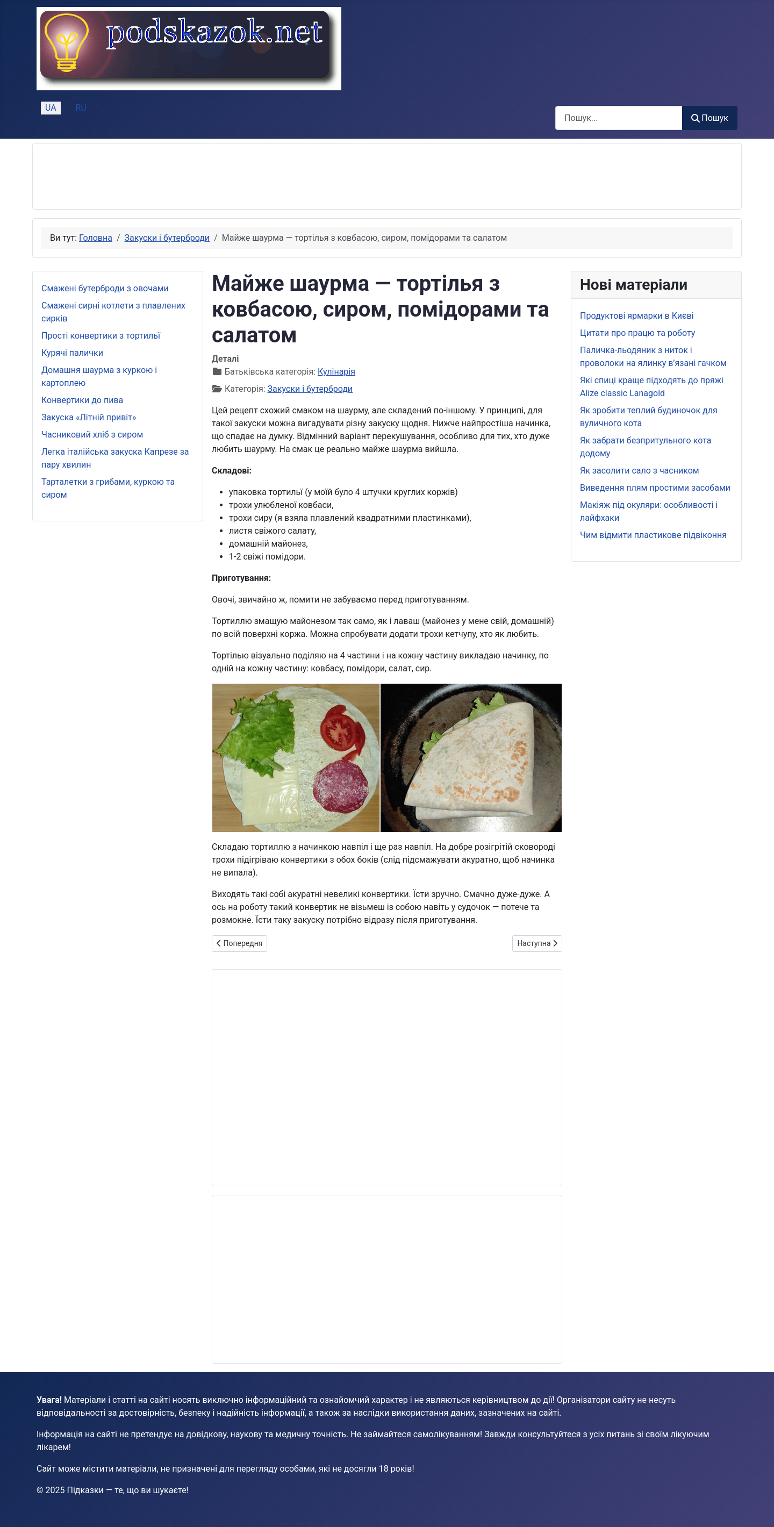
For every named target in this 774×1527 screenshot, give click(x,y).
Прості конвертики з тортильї (100, 336)
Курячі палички (72, 353)
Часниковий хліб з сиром (92, 434)
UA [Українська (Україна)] (50, 108)
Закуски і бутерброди (310, 389)
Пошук (709, 118)
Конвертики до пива (82, 400)
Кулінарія (336, 372)
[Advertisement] (237, 176)
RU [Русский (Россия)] (81, 108)
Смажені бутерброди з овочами (105, 288)
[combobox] (619, 118)
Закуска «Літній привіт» (88, 417)
